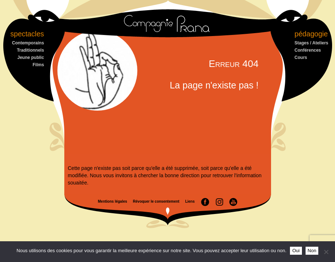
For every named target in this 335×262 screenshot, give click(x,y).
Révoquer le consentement (156, 201)
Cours (301, 57)
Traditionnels (30, 50)
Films (38, 64)
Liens (190, 201)
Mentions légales (112, 201)
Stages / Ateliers (311, 42)
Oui (295, 250)
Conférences (308, 50)
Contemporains (28, 42)
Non (312, 250)
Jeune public (30, 57)
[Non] (326, 251)
